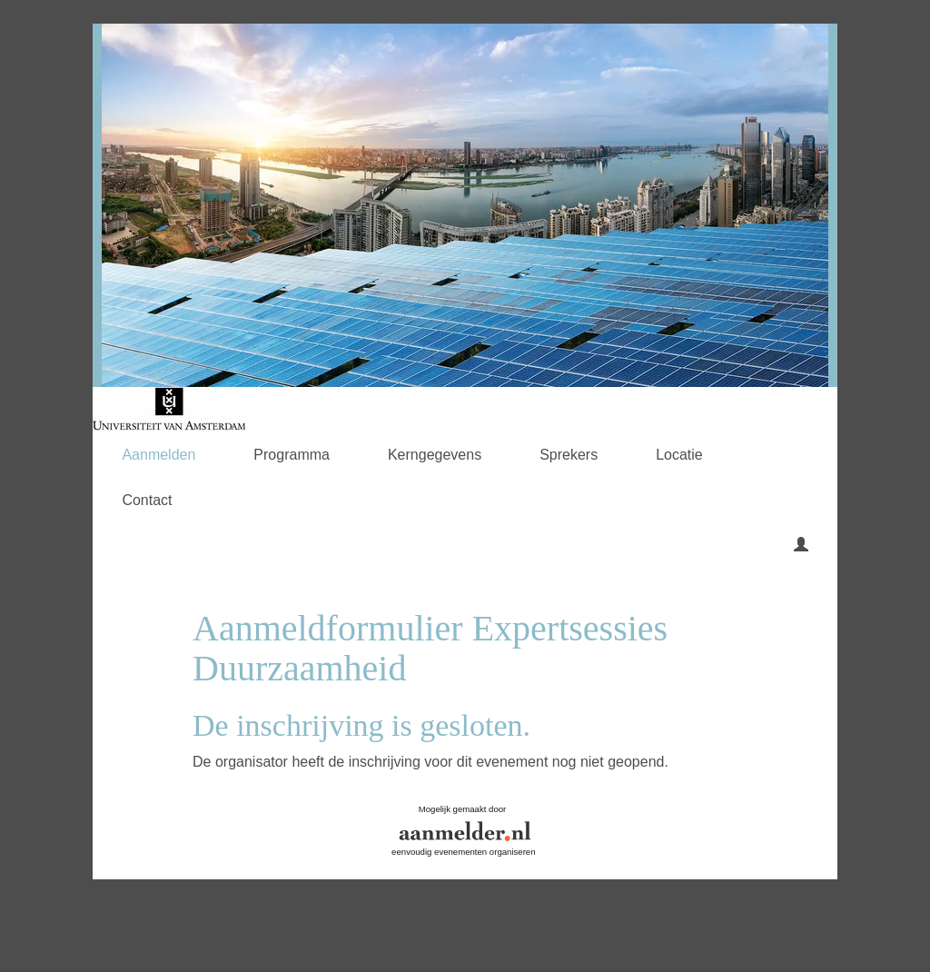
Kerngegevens (434, 454)
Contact (147, 500)
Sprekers (568, 454)
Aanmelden (158, 454)
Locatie (679, 454)
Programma (291, 454)
